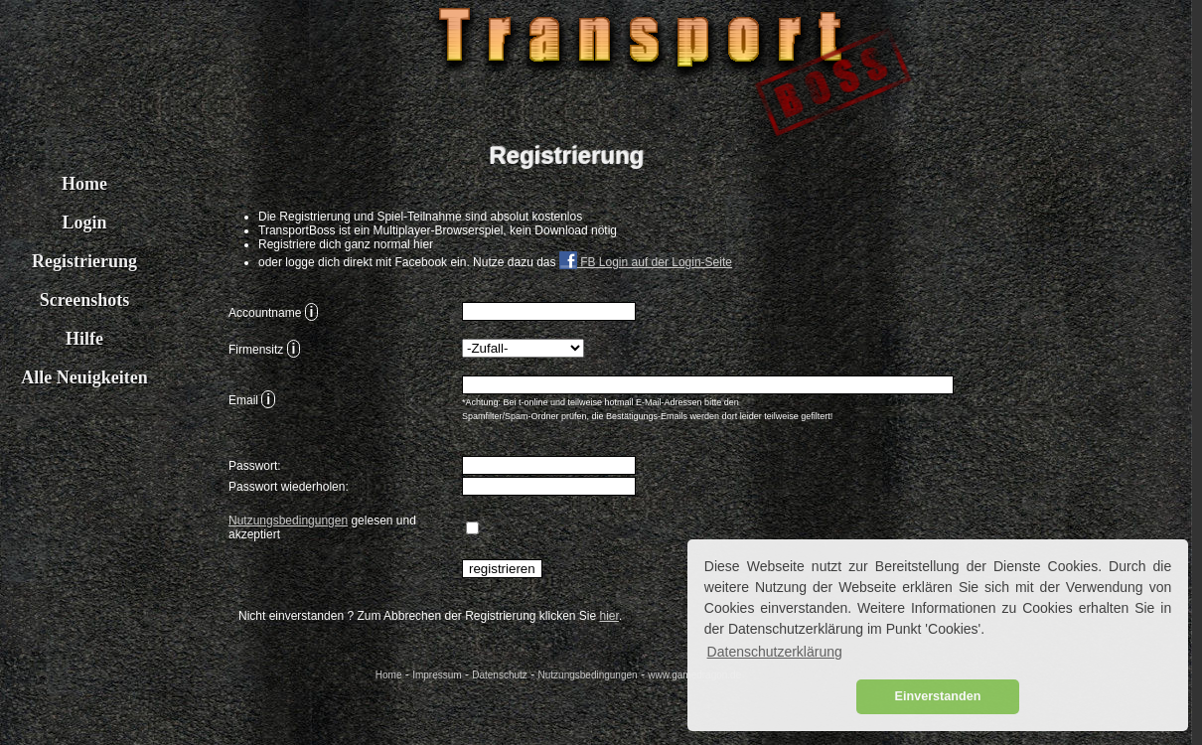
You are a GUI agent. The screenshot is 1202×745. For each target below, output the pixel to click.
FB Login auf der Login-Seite (645, 262)
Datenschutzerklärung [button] (774, 652)
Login (84, 222)
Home (84, 184)
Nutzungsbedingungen (288, 520)
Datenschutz (499, 675)
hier (609, 616)
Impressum (436, 675)
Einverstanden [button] (938, 696)
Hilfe (84, 339)
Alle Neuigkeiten (84, 377)
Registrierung (84, 261)
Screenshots (85, 300)
